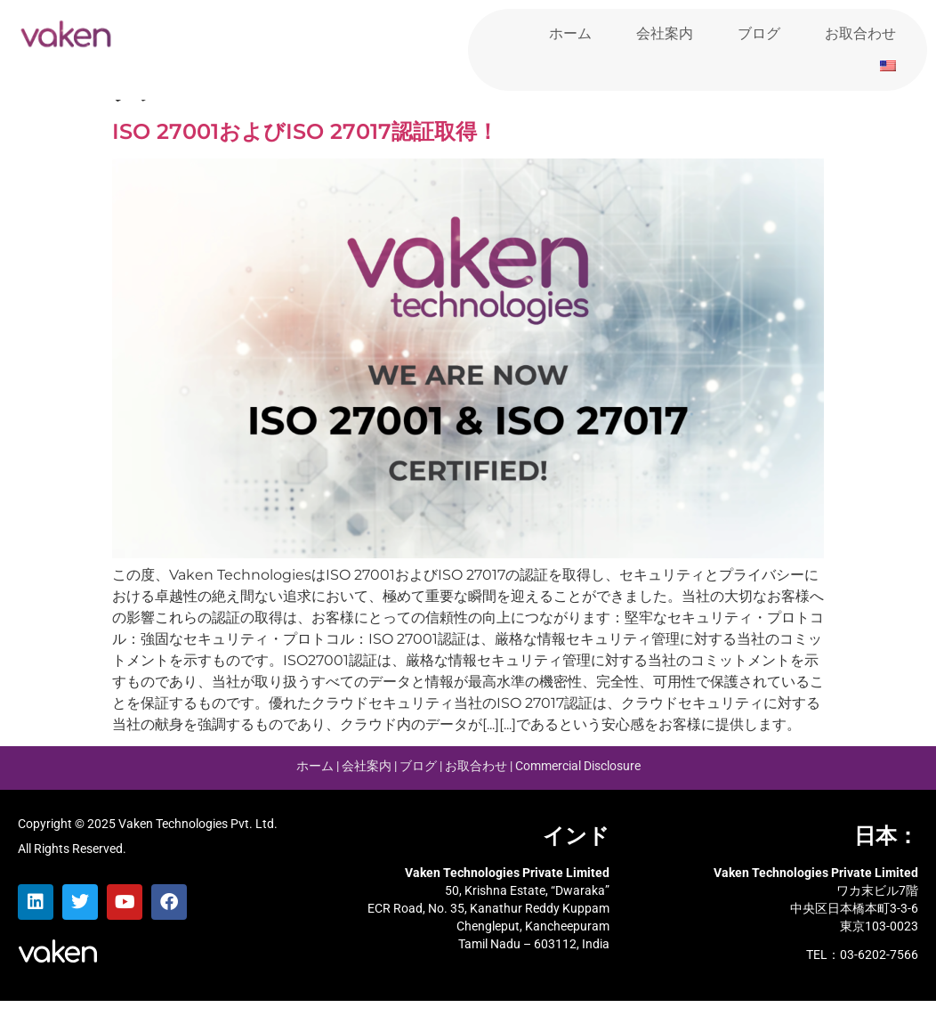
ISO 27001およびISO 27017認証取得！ (305, 163)
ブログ (759, 33)
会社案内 (664, 33)
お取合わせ (860, 33)
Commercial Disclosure (578, 798)
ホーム (570, 33)
